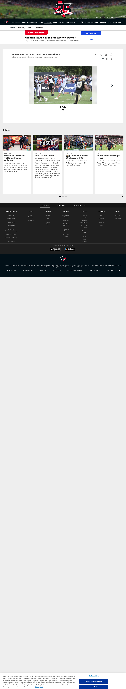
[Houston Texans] (63, 259)
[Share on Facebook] (96, 56)
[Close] (91, 39)
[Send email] (106, 56)
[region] (63, 681)
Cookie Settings (94, 270)
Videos (118, 211)
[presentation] (122, 197)
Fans (48, 218)
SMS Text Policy (11, 234)
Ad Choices (57, 270)
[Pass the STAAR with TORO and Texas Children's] (17, 155)
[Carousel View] (103, 59)
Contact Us (11, 215)
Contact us (43, 270)
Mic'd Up (117, 215)
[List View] (111, 59)
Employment (11, 218)
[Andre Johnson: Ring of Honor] (109, 152)
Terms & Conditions (11, 237)
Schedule (101, 218)
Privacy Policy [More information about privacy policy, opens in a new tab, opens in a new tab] (39, 687)
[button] (60, 196)
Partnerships (11, 225)
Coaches (101, 222)
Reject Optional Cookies (94, 681)
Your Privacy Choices (74, 270)
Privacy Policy (11, 222)
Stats (101, 225)
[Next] (112, 85)
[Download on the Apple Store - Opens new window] (55, 249)
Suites (84, 236)
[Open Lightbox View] (63, 90)
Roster (102, 215)
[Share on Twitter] (101, 56)
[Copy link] (111, 55)
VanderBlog (30, 220)
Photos (48, 211)
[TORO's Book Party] (47, 158)
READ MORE (91, 33)
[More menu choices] (78, 22)
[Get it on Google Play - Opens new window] (70, 250)
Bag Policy (66, 220)
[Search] (82, 22)
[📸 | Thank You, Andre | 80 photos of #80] (78, 152)
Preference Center (113, 270)
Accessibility (11, 241)
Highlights (118, 218)
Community (48, 215)
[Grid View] (107, 59)
